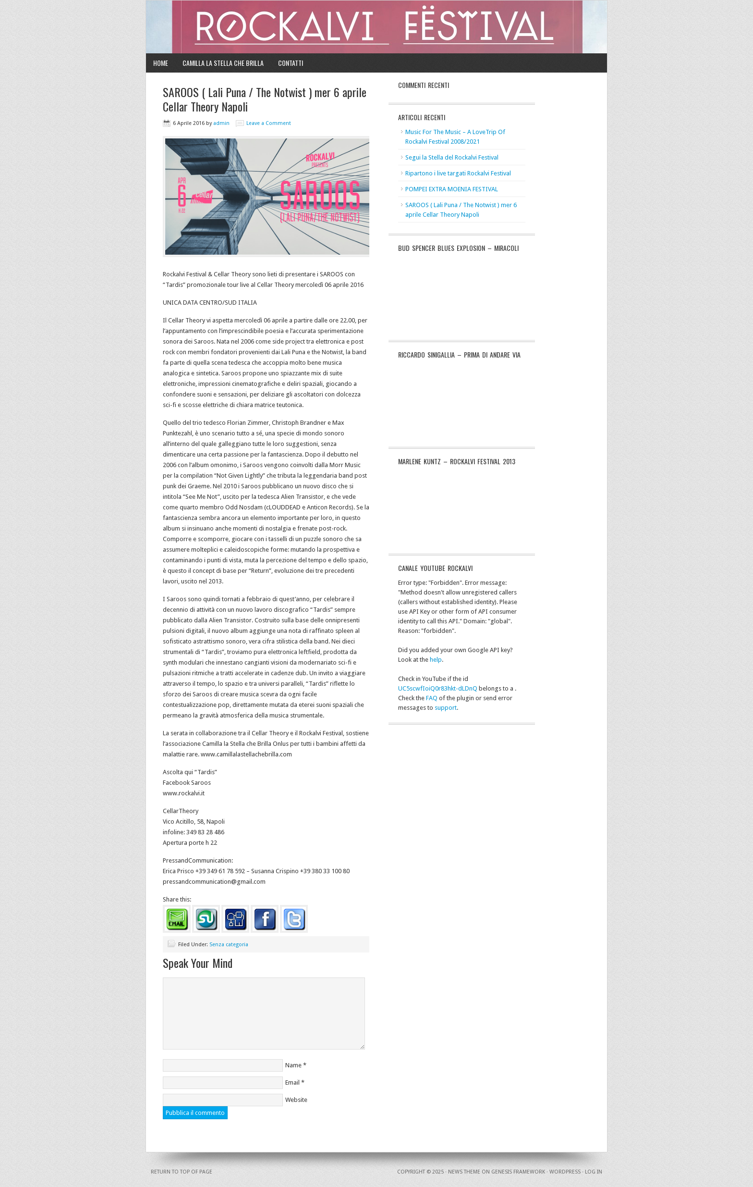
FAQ (431, 698)
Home (160, 63)
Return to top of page (181, 1172)
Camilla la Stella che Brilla (223, 63)
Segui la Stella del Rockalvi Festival (451, 157)
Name (293, 1065)
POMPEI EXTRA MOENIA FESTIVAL (451, 189)
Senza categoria (228, 944)
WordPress (565, 1172)
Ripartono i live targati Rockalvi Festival (458, 173)
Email (292, 1082)
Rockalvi (376, 26)
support (446, 707)
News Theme (464, 1172)
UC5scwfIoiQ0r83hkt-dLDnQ (437, 688)
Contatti (290, 63)
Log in (593, 1172)
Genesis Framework (518, 1172)
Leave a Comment (268, 123)
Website (296, 1099)
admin (221, 123)
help (436, 659)
